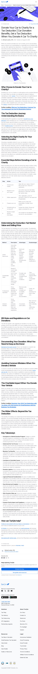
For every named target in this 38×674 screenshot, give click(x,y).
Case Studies (4, 648)
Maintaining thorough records (8, 347)
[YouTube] (11, 591)
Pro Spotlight (23, 627)
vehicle (13, 96)
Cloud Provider (24, 643)
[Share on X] (6, 557)
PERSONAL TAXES (20, 545)
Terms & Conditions (25, 651)
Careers (22, 630)
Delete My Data (24, 657)
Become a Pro (23, 624)
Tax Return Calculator (6, 637)
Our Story (22, 612)
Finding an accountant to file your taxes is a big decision (15, 524)
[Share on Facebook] (2, 557)
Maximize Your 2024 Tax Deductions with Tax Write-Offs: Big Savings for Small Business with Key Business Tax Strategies (19, 405)
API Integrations (5, 621)
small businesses (25, 528)
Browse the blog (19, 569)
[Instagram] (8, 591)
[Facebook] (2, 591)
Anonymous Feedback (25, 637)
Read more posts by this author (11, 551)
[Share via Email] (8, 557)
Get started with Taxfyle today (8, 538)
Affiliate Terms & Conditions (27, 654)
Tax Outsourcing (5, 618)
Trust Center (23, 646)
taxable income (9, 125)
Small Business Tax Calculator (8, 640)
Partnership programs (6, 624)
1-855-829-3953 (5, 601)
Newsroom (23, 618)
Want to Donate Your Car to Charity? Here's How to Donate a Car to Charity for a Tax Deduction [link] (25, 5)
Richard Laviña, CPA (8, 40)
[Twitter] (5, 591)
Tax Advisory (4, 615)
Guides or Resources (6, 651)
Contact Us (19, 574)
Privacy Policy (23, 648)
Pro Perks (22, 621)
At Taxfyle (3, 528)
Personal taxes (8, 5)
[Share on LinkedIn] (4, 557)
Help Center (4, 643)
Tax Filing (3, 612)
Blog (2, 5)
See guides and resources (20, 572)
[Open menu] (36, 2)
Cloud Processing (24, 640)
